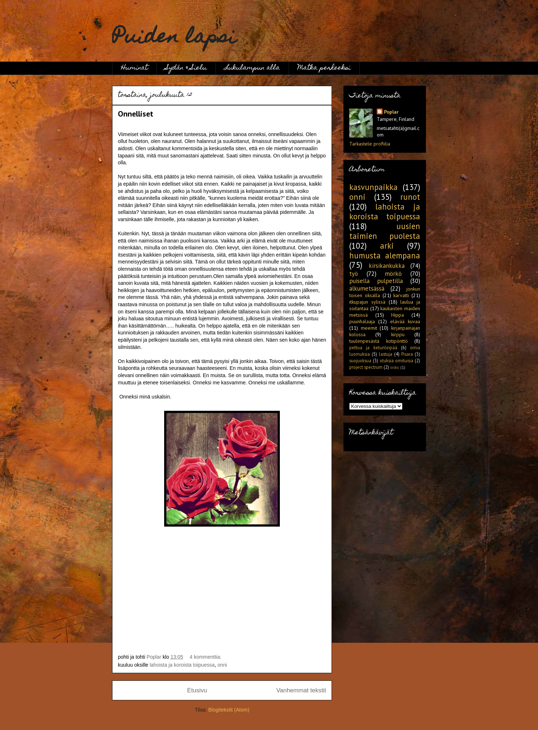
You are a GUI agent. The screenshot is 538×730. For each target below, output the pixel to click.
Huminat (134, 68)
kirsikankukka (387, 266)
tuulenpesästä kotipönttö (378, 341)
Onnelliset (135, 114)
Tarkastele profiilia (369, 143)
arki (387, 245)
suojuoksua (360, 360)
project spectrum (366, 367)
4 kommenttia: (206, 657)
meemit (369, 328)
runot (410, 196)
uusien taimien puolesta (384, 231)
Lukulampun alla (252, 68)
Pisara (407, 354)
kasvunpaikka (373, 187)
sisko (394, 367)
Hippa (397, 315)
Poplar (391, 112)
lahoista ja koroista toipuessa (182, 665)
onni (222, 665)
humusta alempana (384, 255)
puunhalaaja (362, 321)
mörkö (393, 274)
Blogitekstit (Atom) (228, 710)
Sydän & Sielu (186, 68)
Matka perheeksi (324, 68)
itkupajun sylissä (367, 302)
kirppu (398, 334)
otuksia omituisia (396, 360)
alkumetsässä (366, 288)
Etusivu (197, 690)
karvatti (401, 295)
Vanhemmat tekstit (301, 690)
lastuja (385, 354)
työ (353, 274)
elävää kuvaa (405, 321)
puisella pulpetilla (376, 281)
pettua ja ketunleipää (373, 347)
